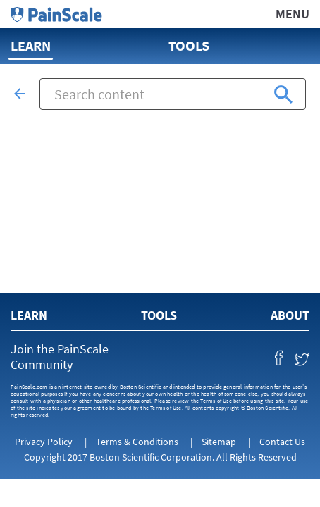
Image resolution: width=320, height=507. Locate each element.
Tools (188, 45)
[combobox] (172, 94)
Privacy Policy (44, 441)
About (290, 315)
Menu (292, 14)
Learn (31, 45)
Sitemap (219, 441)
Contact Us (282, 441)
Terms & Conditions (137, 441)
